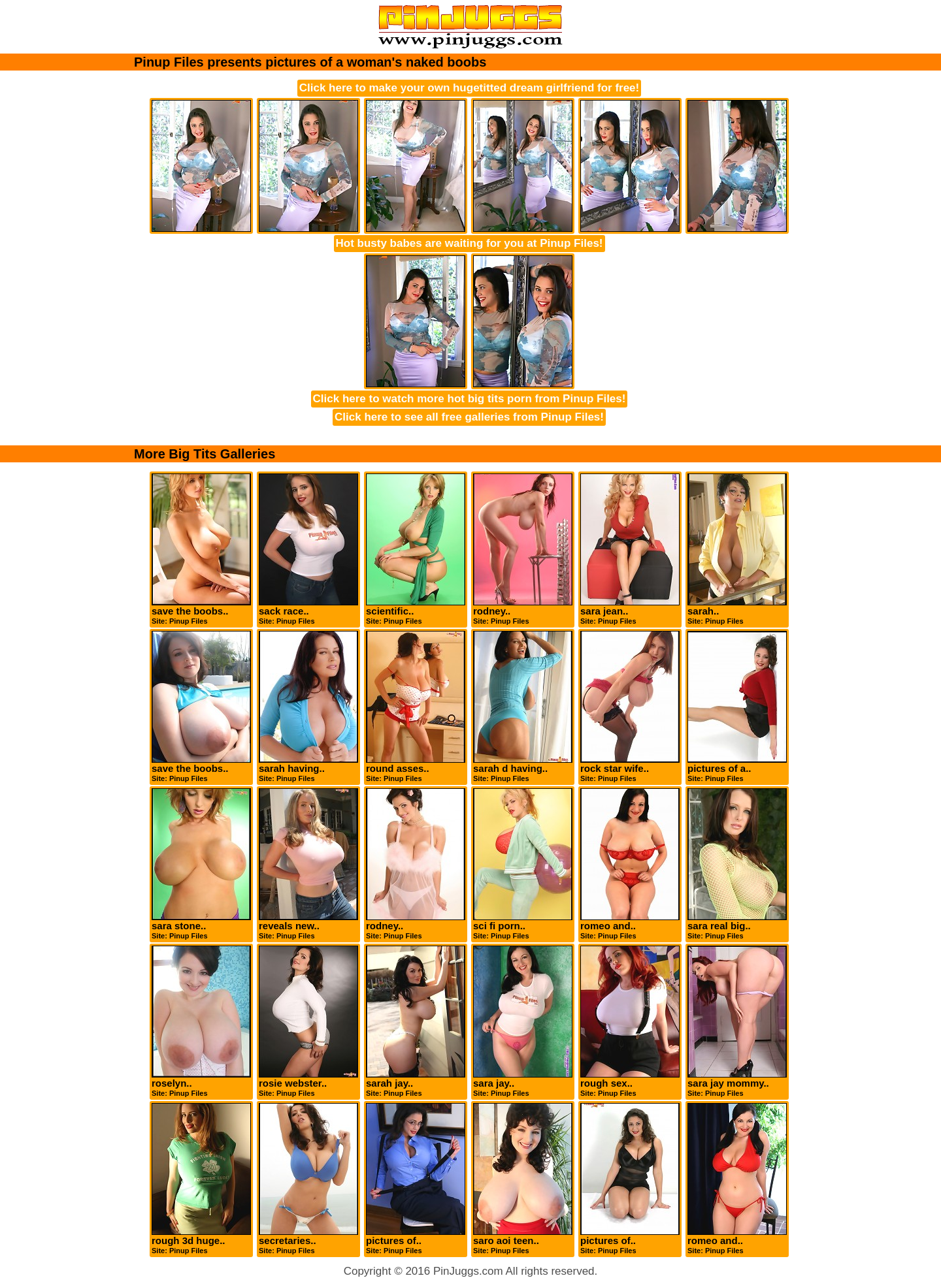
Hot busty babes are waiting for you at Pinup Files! (469, 243)
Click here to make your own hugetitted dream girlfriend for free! (469, 88)
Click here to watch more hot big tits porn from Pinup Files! (469, 398)
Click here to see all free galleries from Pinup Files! (469, 417)
